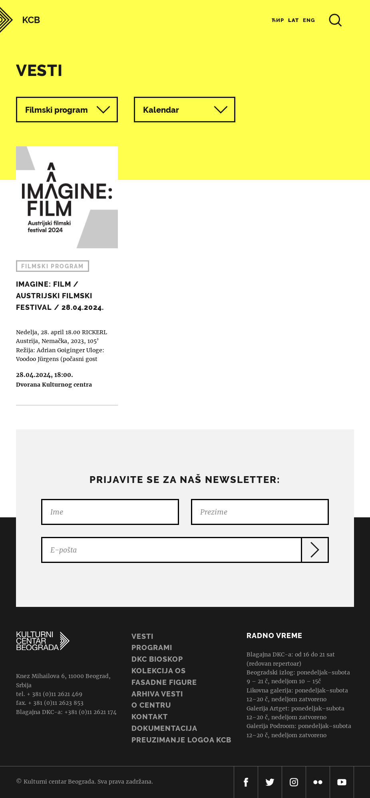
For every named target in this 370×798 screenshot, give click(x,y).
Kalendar (185, 110)
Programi (151, 647)
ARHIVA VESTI (157, 694)
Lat (293, 20)
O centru (151, 705)
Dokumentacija (164, 728)
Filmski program (56, 110)
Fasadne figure (164, 682)
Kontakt (149, 716)
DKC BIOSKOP (157, 659)
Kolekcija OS (158, 670)
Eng (309, 20)
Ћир (278, 20)
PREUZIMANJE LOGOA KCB (181, 740)
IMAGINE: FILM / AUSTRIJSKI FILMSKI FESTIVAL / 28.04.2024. (63, 275)
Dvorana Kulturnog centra (54, 384)
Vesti (142, 636)
